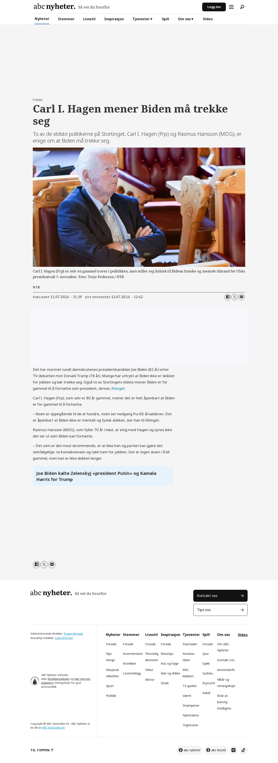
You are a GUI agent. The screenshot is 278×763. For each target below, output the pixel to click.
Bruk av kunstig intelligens (224, 702)
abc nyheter (192, 750)
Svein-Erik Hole (64, 638)
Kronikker (129, 663)
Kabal (206, 693)
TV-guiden (190, 686)
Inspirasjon (114, 19)
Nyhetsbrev (191, 715)
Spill (165, 19)
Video (208, 19)
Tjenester (141, 19)
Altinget (118, 388)
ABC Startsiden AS (53, 727)
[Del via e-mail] (241, 297)
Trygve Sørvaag (73, 633)
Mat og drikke (170, 673)
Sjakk (206, 663)
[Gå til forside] (72, 7)
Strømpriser (191, 705)
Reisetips (167, 654)
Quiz (205, 654)
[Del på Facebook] (227, 297)
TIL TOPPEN (40, 750)
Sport (110, 686)
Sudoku (207, 673)
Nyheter (42, 18)
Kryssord (208, 683)
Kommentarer (133, 654)
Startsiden (190, 644)
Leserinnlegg (132, 673)
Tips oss (204, 609)
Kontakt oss (207, 595)
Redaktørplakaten (59, 679)
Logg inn (214, 7)
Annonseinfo (226, 670)
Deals (165, 683)
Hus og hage (170, 663)
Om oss (184, 19)
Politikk (111, 696)
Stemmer (66, 19)
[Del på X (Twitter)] (234, 297)
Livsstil (89, 19)
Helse (149, 670)
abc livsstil (218, 750)
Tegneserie (190, 725)
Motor (149, 679)
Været (187, 696)
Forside (111, 644)
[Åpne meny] (231, 7)
